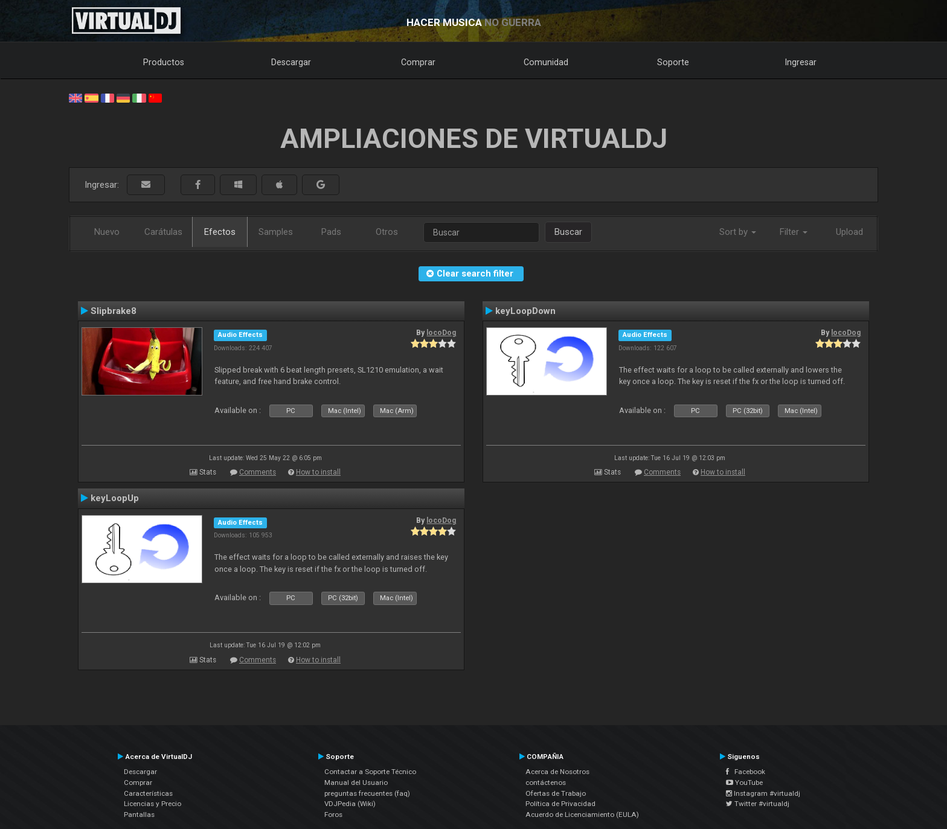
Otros (387, 231)
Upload (849, 231)
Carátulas (163, 231)
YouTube (744, 782)
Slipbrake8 (113, 311)
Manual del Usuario (356, 782)
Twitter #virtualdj (757, 803)
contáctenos (545, 782)
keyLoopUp (115, 498)
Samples (275, 231)
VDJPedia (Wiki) (350, 803)
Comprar (418, 62)
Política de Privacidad (560, 803)
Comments (257, 472)
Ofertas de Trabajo (555, 793)
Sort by (737, 231)
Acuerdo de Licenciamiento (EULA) (582, 814)
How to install (318, 472)
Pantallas (139, 814)
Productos (163, 62)
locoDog (441, 332)
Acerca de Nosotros (557, 771)
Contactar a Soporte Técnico (370, 771)
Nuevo (107, 231)
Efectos (220, 231)
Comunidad (546, 62)
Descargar (291, 62)
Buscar (568, 231)
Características (148, 793)
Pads (331, 231)
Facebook (745, 771)
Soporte (673, 62)
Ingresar (801, 62)
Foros (333, 814)
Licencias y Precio (152, 803)
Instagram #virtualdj (763, 793)
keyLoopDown (525, 311)
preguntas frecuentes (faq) (367, 793)
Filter (793, 231)
